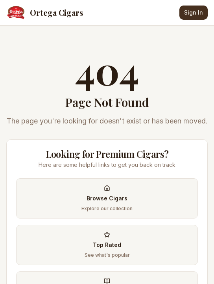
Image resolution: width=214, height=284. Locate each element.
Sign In (193, 12)
